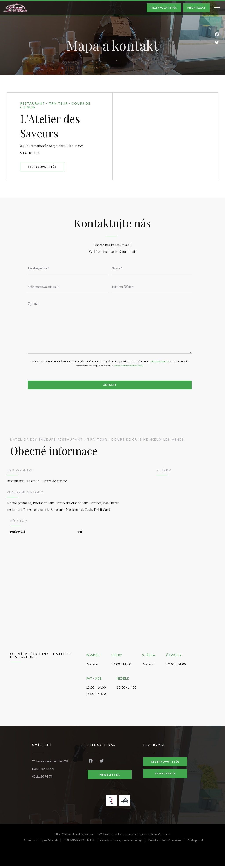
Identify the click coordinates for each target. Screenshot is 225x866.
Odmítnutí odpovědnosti (44, 840)
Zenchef (164, 834)
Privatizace (196, 7)
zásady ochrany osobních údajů (128, 365)
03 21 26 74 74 (30, 152)
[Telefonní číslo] (152, 286)
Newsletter (110, 774)
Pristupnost (195, 840)
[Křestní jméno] (68, 267)
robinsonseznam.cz (159, 361)
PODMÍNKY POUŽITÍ (82, 840)
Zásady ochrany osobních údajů (124, 840)
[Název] (152, 267)
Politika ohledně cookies (167, 840)
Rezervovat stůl (164, 7)
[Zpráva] (110, 326)
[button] (217, 8)
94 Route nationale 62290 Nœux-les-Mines (66, 145)
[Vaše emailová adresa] (68, 286)
